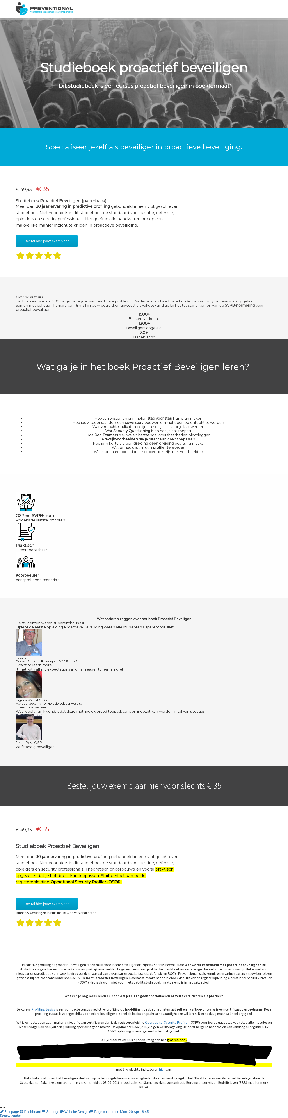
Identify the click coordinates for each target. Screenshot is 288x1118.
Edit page (10, 1112)
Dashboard (31, 1112)
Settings (51, 1112)
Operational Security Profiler (167, 1022)
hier (161, 1069)
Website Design (74, 1112)
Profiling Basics (43, 1009)
